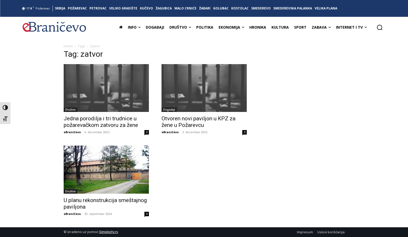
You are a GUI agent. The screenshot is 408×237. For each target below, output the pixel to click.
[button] (379, 27)
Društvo (70, 109)
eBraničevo (72, 132)
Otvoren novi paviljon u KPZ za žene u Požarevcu (198, 121)
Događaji (169, 109)
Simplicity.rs (108, 232)
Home (68, 46)
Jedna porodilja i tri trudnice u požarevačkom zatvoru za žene (101, 121)
